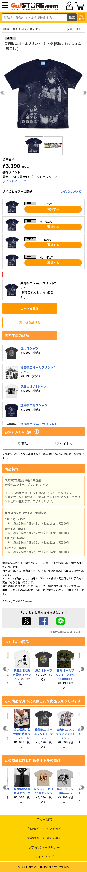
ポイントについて (14, 181)
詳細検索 (81, 17)
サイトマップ (44, 856)
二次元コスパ (73, 29)
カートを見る (30, 308)
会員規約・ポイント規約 (44, 828)
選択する (53, 209)
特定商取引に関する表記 (44, 838)
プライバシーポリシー (44, 847)
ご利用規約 (44, 819)
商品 (23, 443)
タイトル (64, 443)
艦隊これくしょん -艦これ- (21, 29)
